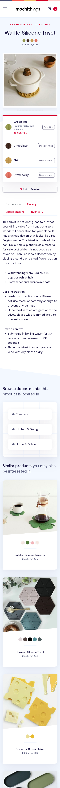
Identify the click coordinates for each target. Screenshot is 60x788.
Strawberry (21, 175)
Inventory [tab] (37, 212)
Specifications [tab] (15, 212)
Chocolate (21, 146)
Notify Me (21, 132)
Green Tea (20, 122)
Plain (17, 160)
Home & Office (26, 444)
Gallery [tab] (31, 204)
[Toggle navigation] (5, 9)
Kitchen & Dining (27, 429)
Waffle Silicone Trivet (29, 32)
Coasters (22, 414)
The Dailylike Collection (30, 24)
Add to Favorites (30, 189)
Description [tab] (13, 204)
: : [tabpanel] (30, 287)
